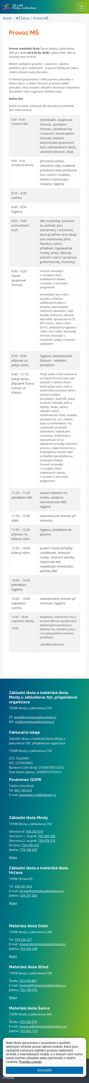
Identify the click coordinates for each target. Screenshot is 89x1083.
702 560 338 (46, 836)
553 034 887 (28, 981)
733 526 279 (28, 1022)
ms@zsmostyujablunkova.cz (34, 722)
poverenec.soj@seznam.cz (37, 795)
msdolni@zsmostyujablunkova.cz (42, 944)
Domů (7, 18)
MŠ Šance (22, 18)
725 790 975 (28, 990)
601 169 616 (23, 790)
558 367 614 (34, 831)
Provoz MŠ (40, 18)
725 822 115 (28, 1031)
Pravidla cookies (30, 1062)
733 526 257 (23, 940)
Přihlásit (8, 1078)
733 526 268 (28, 949)
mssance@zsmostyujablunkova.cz (43, 1026)
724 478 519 (46, 841)
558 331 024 (23, 886)
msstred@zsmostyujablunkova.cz (42, 985)
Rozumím (44, 1070)
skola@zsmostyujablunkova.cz (35, 717)
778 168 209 (28, 850)
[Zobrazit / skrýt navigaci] (81, 7)
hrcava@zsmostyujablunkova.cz (41, 891)
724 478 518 (30, 845)
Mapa (13, 857)
